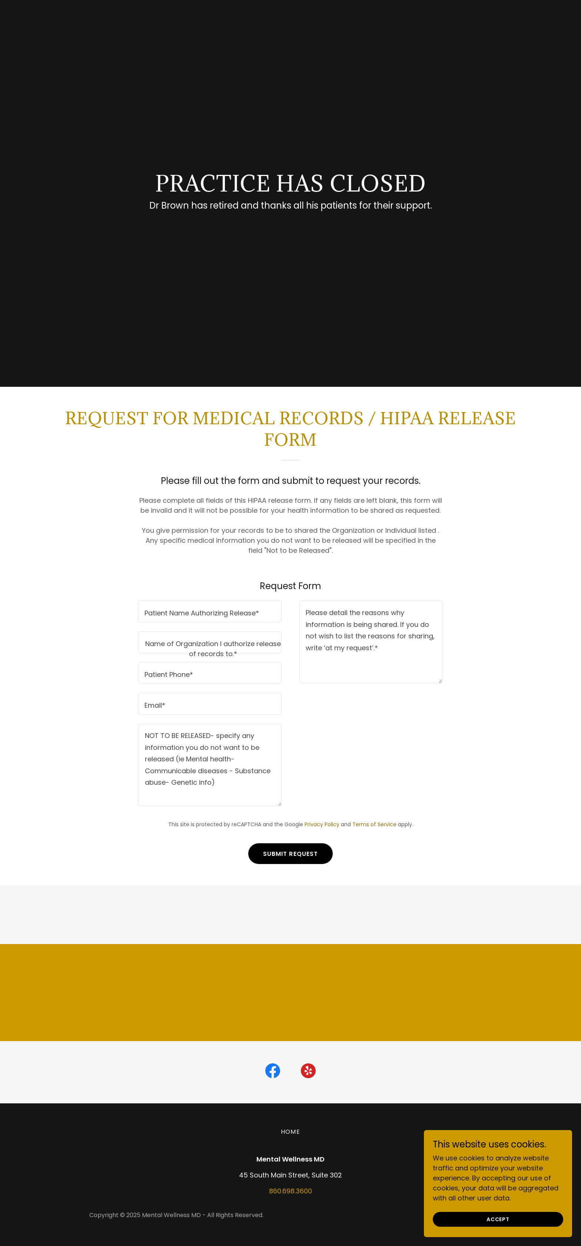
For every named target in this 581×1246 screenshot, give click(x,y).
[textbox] (210, 611)
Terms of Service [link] (374, 824)
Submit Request (290, 854)
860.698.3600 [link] (290, 1191)
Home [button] (290, 1131)
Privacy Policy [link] (322, 824)
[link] (272, 1072)
